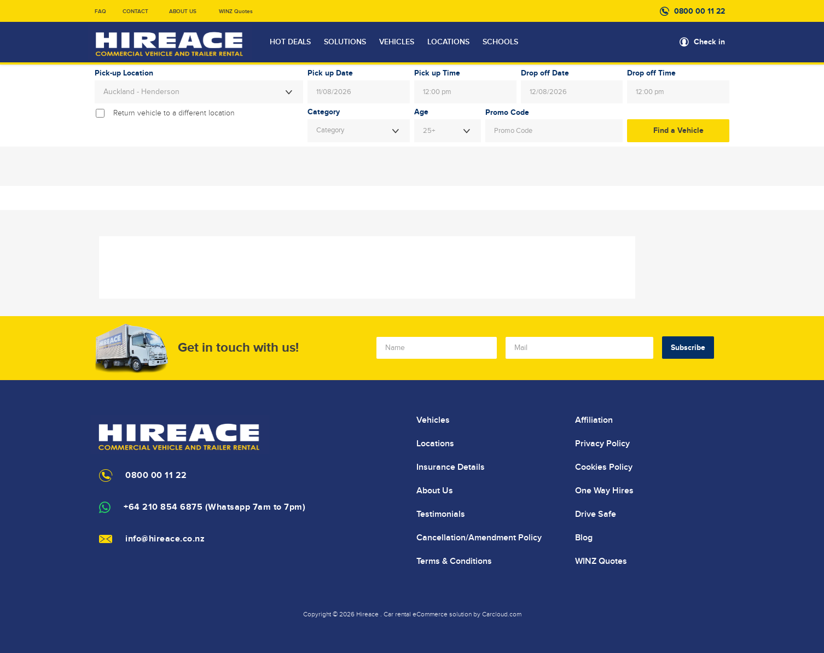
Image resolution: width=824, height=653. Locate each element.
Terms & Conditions (454, 561)
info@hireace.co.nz (165, 539)
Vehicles (433, 420)
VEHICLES (396, 42)
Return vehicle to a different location (174, 113)
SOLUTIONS (345, 42)
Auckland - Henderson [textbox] (141, 92)
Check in (709, 41)
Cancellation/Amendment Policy (479, 537)
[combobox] (199, 91)
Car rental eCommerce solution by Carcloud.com (452, 614)
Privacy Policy (602, 443)
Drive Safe (595, 514)
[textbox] (358, 130)
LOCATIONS (448, 42)
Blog (584, 537)
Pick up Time (437, 73)
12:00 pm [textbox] (437, 92)
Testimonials (440, 514)
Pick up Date (330, 73)
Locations (435, 443)
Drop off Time (651, 73)
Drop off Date (545, 73)
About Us (434, 490)
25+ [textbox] (429, 130)
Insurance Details (450, 467)
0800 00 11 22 (699, 11)
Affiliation (594, 420)
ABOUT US (182, 11)
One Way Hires (604, 490)
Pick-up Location (124, 73)
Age (421, 112)
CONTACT (135, 11)
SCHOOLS (500, 42)
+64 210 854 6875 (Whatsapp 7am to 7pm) (214, 507)
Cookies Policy (603, 467)
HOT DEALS (290, 42)
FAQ (100, 11)
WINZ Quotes (236, 11)
